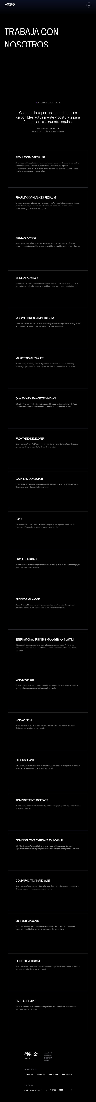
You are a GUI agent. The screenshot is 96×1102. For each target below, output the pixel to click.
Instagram (54, 1074)
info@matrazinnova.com (33, 1090)
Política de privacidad (48, 1056)
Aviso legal (48, 1053)
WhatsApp (68, 1074)
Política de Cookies (48, 1059)
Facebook (29, 1074)
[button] (88, 4)
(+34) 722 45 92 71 (56, 1090)
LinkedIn (41, 1074)
